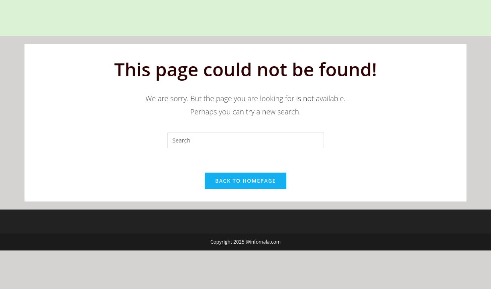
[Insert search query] (245, 140)
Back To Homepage (245, 180)
